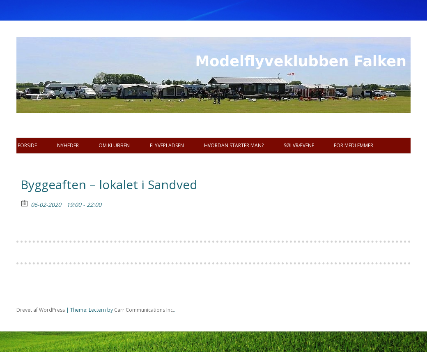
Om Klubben (114, 145)
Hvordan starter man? (234, 145)
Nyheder (68, 145)
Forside (27, 145)
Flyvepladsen (167, 145)
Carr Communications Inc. (144, 309)
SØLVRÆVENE (299, 145)
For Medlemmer (353, 145)
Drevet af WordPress (40, 309)
